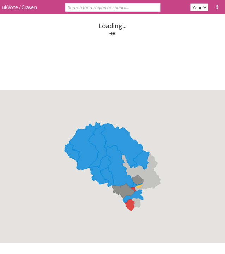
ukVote (10, 7)
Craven (29, 7)
